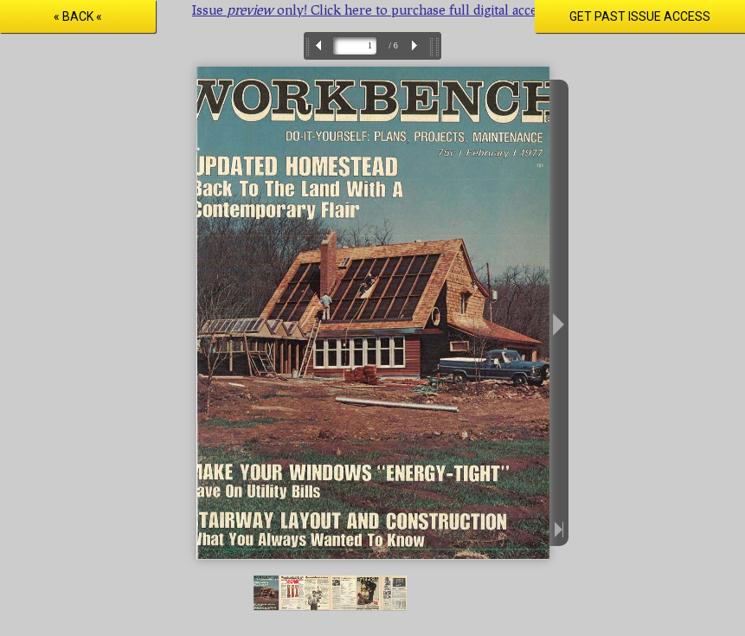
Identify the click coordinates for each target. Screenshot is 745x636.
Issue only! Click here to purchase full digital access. (372, 9)
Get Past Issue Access (639, 16)
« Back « (78, 16)
